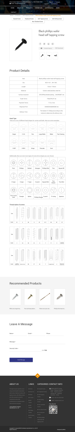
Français (57, 2)
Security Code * (14, 348)
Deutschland (54, 4)
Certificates (49, 8)
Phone (48, 333)
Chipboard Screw (29, 18)
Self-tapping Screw (28, 15)
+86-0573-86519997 (59, 397)
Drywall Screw (17, 18)
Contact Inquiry (46, 48)
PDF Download (59, 48)
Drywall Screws (42, 388)
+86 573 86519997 (38, 2)
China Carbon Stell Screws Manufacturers (20, 2)
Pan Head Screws (42, 409)
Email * (30, 333)
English (51, 2)
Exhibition (38, 8)
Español (46, 4)
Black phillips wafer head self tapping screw (41, 419)
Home (12, 8)
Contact (13, 12)
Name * (12, 333)
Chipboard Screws (43, 391)
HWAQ (64, 429)
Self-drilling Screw (57, 18)
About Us (20, 8)
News (58, 8)
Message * (13, 342)
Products (29, 8)
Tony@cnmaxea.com (20, 3)
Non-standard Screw (37, 21)
